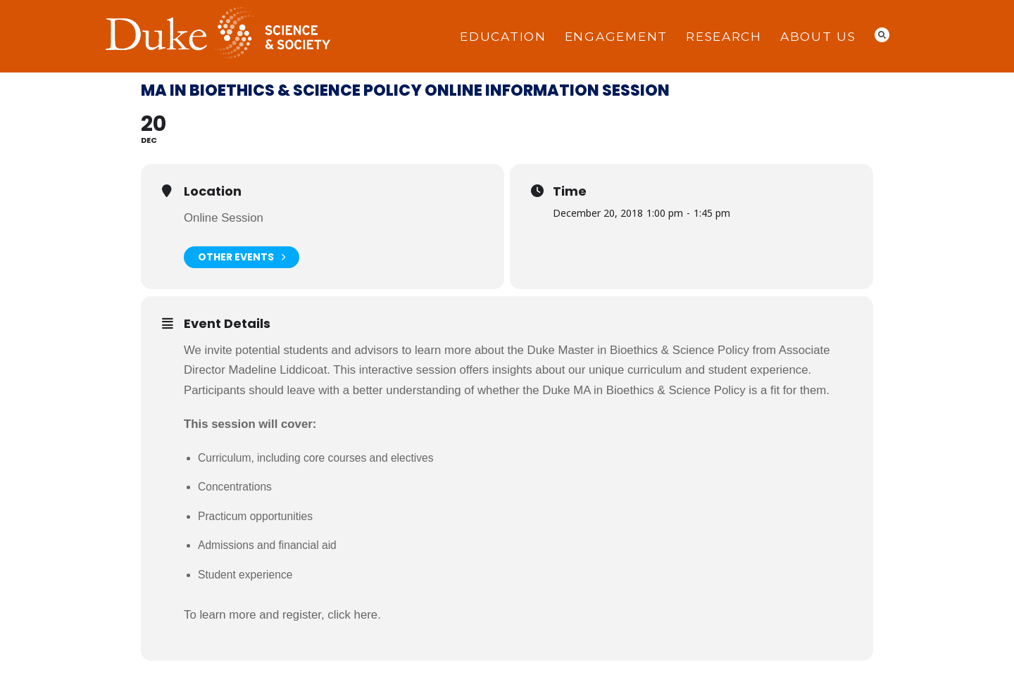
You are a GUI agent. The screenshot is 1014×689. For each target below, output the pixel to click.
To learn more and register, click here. (282, 614)
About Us (818, 36)
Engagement (616, 36)
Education (503, 36)
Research (724, 36)
